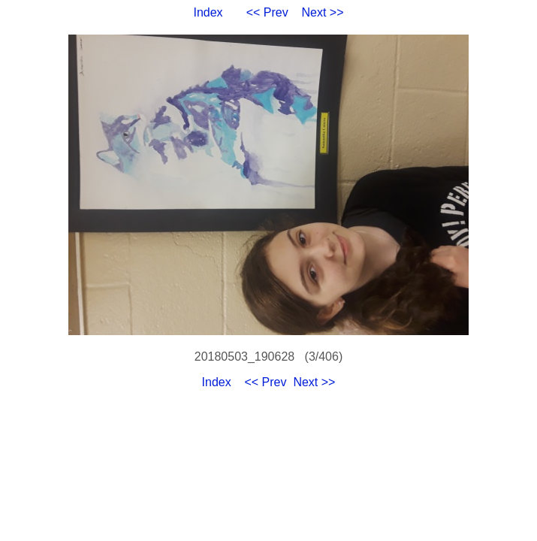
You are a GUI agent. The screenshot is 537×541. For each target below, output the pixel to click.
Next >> (323, 12)
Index (207, 12)
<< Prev (267, 12)
